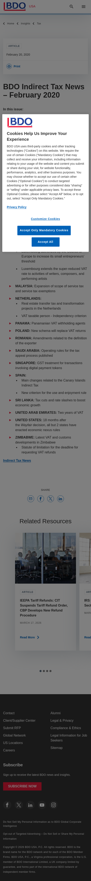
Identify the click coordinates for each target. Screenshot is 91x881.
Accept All (45, 241)
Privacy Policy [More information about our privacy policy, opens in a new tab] (16, 207)
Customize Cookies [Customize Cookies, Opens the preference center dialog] (45, 219)
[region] (45, 183)
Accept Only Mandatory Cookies (44, 230)
